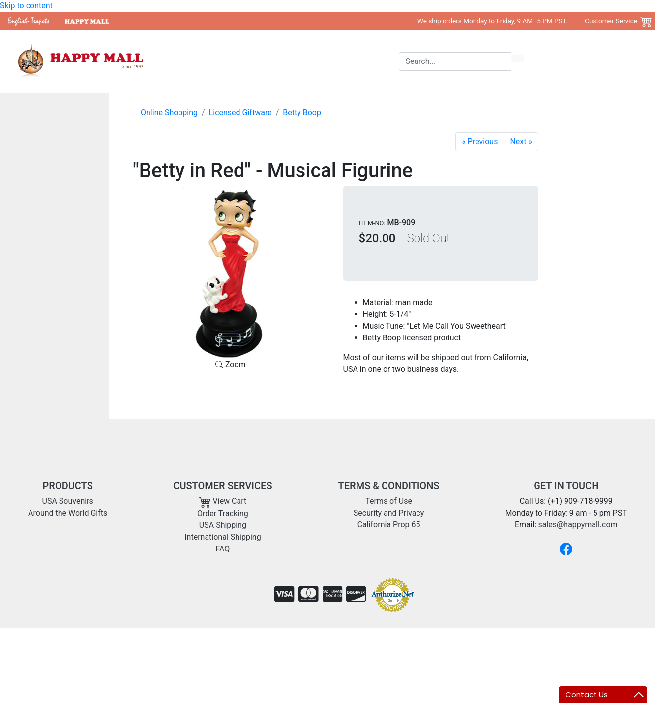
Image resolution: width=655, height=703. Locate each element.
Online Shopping (169, 112)
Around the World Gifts (317, 61)
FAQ (222, 548)
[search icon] (517, 58)
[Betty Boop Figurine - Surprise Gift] (521, 141)
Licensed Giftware (240, 112)
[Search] (455, 61)
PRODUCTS (68, 485)
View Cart (223, 501)
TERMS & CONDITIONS (389, 485)
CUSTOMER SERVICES (222, 485)
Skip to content (26, 5)
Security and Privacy (389, 513)
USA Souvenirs (243, 61)
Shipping (380, 61)
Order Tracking (222, 513)
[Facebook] (566, 549)
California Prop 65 (388, 524)
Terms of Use (388, 501)
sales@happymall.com (577, 524)
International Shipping (222, 537)
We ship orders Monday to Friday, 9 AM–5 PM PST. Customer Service (527, 21)
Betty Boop (302, 112)
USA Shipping (222, 525)
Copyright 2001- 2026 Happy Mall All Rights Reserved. (553, 643)
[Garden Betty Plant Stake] (479, 141)
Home (199, 61)
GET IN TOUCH (566, 485)
